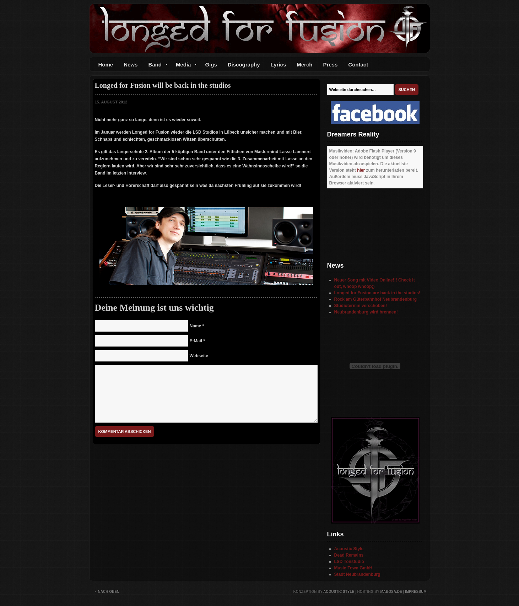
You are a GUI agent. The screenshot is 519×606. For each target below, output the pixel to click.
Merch (304, 64)
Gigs (211, 64)
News (130, 64)
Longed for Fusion (259, 28)
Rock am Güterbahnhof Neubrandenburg (375, 299)
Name (195, 325)
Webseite (199, 355)
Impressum (416, 592)
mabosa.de (391, 592)
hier (361, 170)
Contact (358, 64)
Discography (244, 64)
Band (155, 65)
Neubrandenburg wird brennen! (366, 312)
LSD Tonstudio (349, 561)
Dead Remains (349, 555)
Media (184, 65)
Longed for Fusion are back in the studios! (377, 292)
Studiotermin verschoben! (360, 305)
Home (105, 64)
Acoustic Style (349, 548)
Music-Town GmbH (353, 567)
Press (330, 64)
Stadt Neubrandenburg (357, 574)
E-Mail (196, 340)
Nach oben (109, 592)
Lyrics (278, 64)
